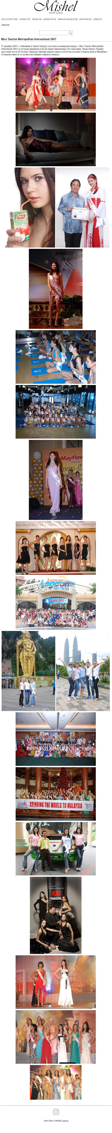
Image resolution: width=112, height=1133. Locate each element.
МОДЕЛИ (37, 19)
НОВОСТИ (25, 19)
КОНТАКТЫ (85, 19)
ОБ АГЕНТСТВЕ (9, 19)
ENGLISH (5, 25)
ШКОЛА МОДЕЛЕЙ (68, 19)
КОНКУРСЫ (49, 19)
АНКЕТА (97, 19)
